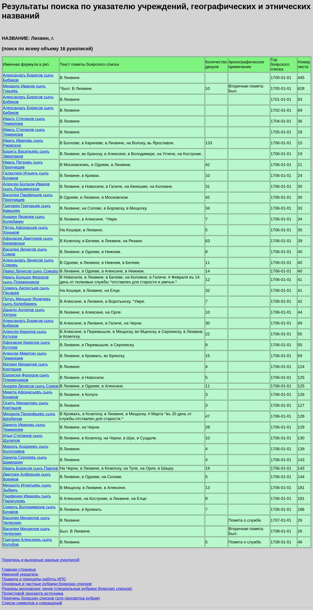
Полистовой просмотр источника (32, 593)
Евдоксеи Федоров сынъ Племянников (26, 377)
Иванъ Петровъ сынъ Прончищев (23, 164)
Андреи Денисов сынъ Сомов (30, 386)
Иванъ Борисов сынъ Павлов (30, 468)
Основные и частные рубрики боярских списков (47, 583)
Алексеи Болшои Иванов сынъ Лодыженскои (26, 186)
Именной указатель (20, 574)
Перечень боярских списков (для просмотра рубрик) (51, 598)
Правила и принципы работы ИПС (34, 579)
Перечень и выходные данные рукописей (40, 560)
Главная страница (19, 569)
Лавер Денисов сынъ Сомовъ (30, 271)
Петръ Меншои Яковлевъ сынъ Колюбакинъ (27, 301)
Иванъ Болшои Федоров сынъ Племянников (26, 279)
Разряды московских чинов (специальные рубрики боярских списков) (67, 588)
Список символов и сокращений (32, 603)
